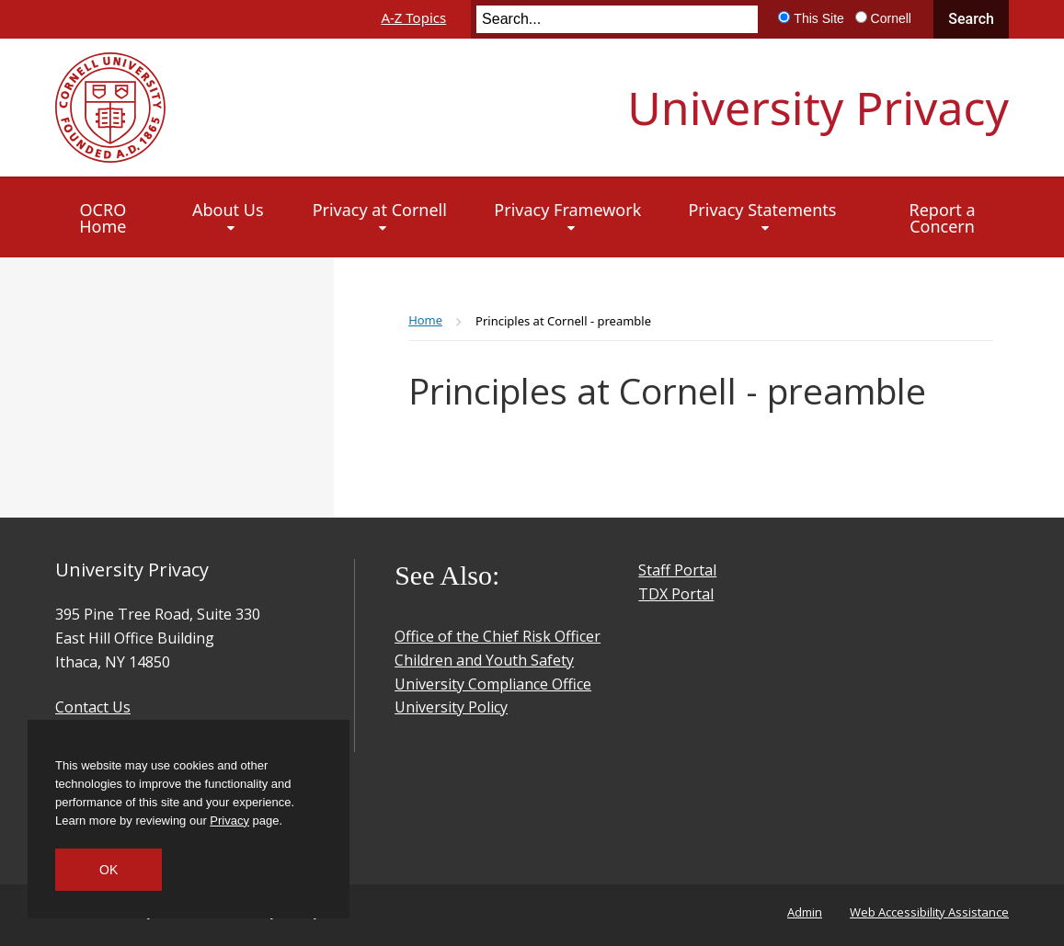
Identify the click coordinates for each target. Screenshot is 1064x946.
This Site (818, 18)
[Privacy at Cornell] (379, 217)
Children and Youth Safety (484, 660)
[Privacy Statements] (762, 217)
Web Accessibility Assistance (929, 912)
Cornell (891, 18)
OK (108, 869)
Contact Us (93, 707)
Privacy (229, 820)
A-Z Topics (413, 17)
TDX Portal (676, 594)
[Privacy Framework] (567, 217)
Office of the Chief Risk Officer (498, 636)
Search (971, 19)
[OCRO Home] (103, 217)
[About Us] (227, 217)
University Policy (451, 707)
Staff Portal (677, 570)
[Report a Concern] (942, 217)
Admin (804, 912)
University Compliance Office (493, 684)
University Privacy (818, 107)
